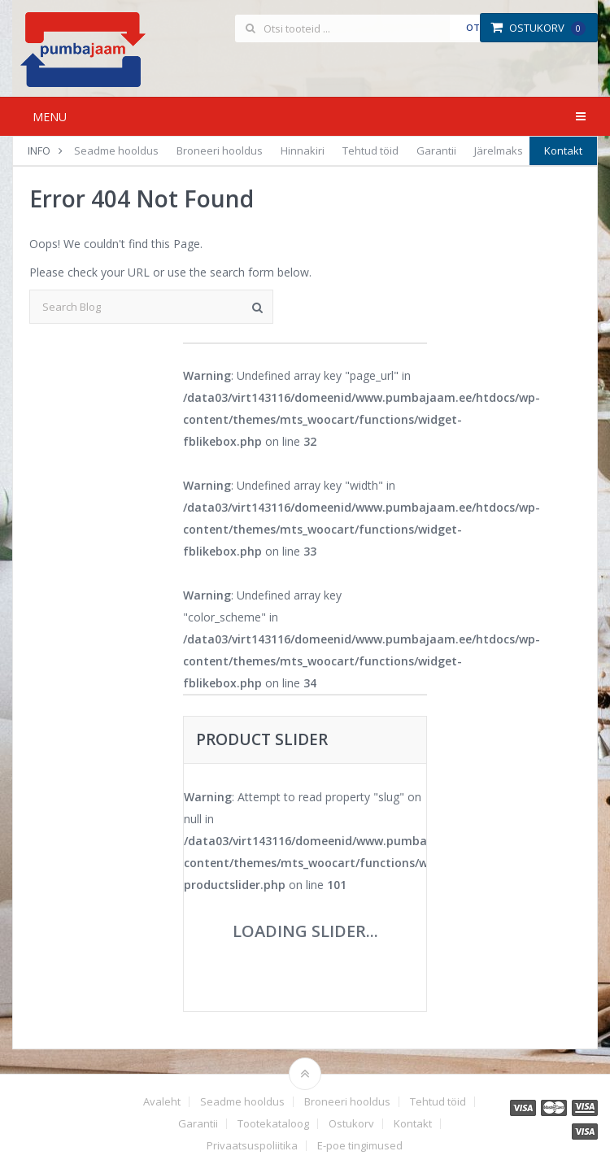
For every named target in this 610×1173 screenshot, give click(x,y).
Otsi (477, 27)
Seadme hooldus (116, 150)
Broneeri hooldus (219, 150)
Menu (50, 116)
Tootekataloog (273, 1123)
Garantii (436, 150)
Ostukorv (538, 27)
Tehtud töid (370, 150)
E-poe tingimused (360, 1145)
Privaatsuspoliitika (252, 1145)
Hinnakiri (303, 150)
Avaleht (162, 1102)
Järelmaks (498, 150)
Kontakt (563, 150)
